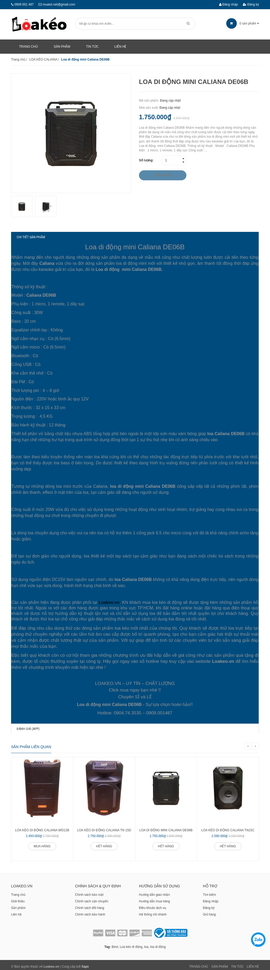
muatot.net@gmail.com (58, 4)
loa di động (158, 944)
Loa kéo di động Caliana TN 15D (104, 827)
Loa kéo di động (131, 944)
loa (146, 944)
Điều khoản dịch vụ (152, 905)
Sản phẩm (18, 905)
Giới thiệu (18, 898)
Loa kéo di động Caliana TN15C (227, 827)
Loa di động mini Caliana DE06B (166, 827)
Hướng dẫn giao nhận (154, 891)
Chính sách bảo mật (89, 891)
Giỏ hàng (209, 911)
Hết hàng (104, 843)
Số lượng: (146, 160)
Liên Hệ (253, 963)
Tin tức (237, 963)
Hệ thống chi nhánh (153, 911)
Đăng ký (251, 4)
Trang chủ (18, 891)
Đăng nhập (228, 4)
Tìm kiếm (209, 891)
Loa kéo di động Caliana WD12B (42, 827)
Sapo (85, 963)
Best (115, 944)
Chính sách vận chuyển (91, 898)
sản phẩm (242, 23)
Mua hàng (42, 843)
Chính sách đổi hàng (89, 905)
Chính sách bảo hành (90, 911)
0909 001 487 (23, 4)
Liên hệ (16, 911)
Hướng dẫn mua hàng (154, 898)
